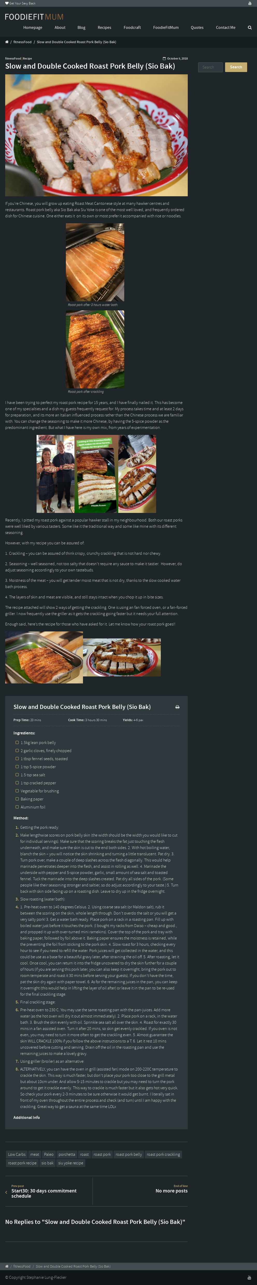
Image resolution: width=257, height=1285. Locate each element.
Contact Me (225, 27)
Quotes (197, 27)
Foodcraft (132, 27)
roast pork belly (129, 1154)
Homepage (32, 27)
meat (34, 1154)
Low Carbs (16, 1154)
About (60, 27)
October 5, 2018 (177, 58)
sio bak (47, 1163)
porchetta (67, 1154)
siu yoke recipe (70, 1163)
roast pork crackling (163, 1154)
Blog (81, 27)
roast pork (102, 1154)
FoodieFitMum (166, 27)
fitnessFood (22, 42)
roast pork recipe (22, 1163)
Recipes (104, 27)
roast (84, 1154)
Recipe (27, 58)
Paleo (49, 1154)
